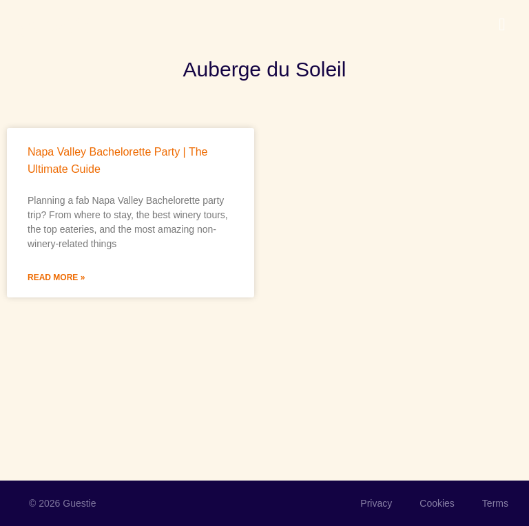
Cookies (437, 503)
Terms (495, 503)
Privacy (376, 503)
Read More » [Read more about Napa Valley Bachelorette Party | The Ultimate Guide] (56, 277)
